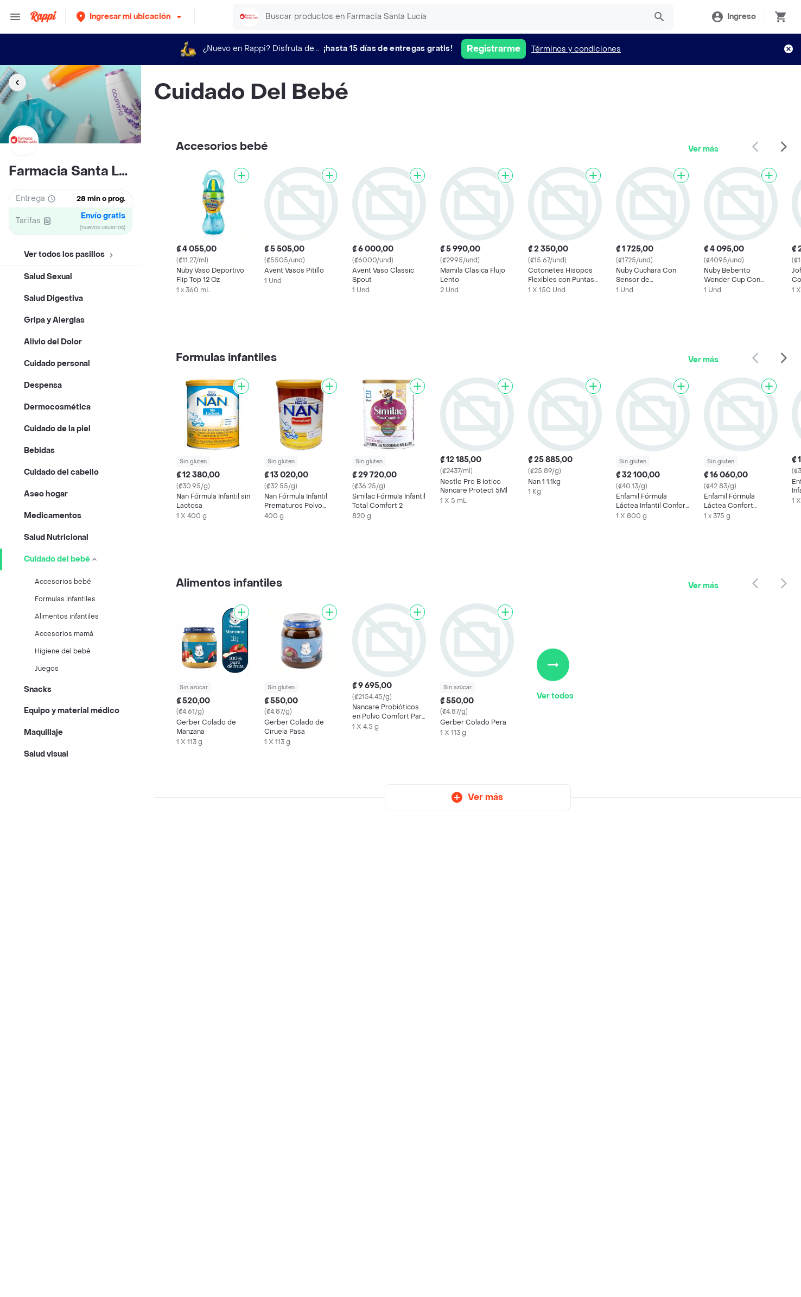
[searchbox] (452, 17)
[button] (130, 16)
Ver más (703, 149)
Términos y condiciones (576, 49)
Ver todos (555, 674)
